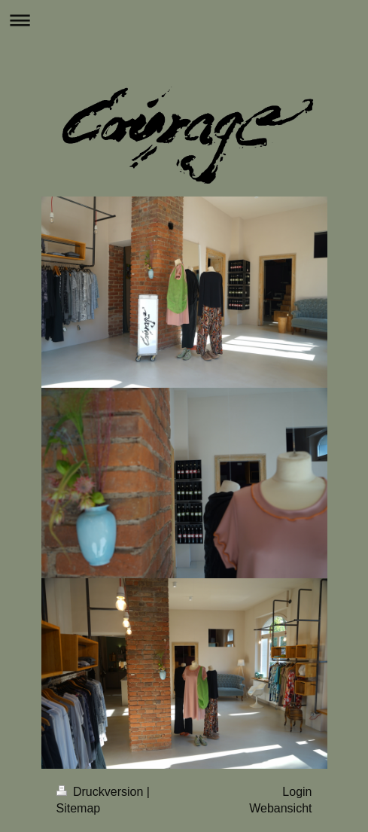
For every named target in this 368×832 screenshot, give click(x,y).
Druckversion (101, 791)
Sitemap (78, 808)
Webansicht (280, 808)
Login (297, 791)
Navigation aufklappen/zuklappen (184, 20)
